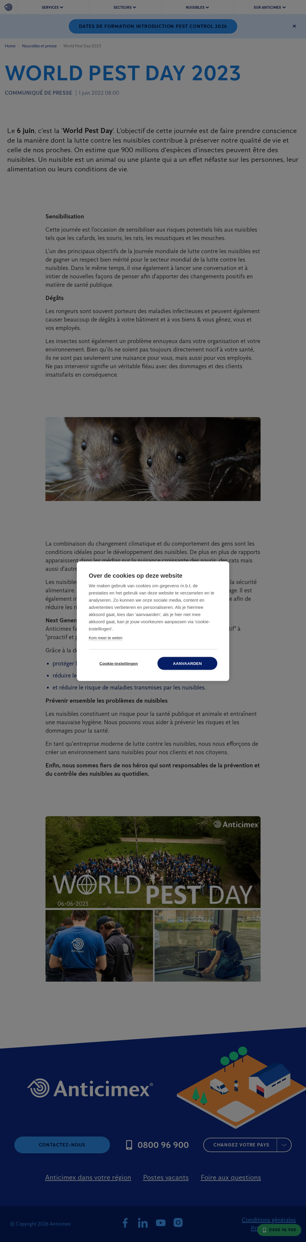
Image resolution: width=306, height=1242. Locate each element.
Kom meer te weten (106, 637)
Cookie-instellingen (119, 663)
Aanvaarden (187, 663)
